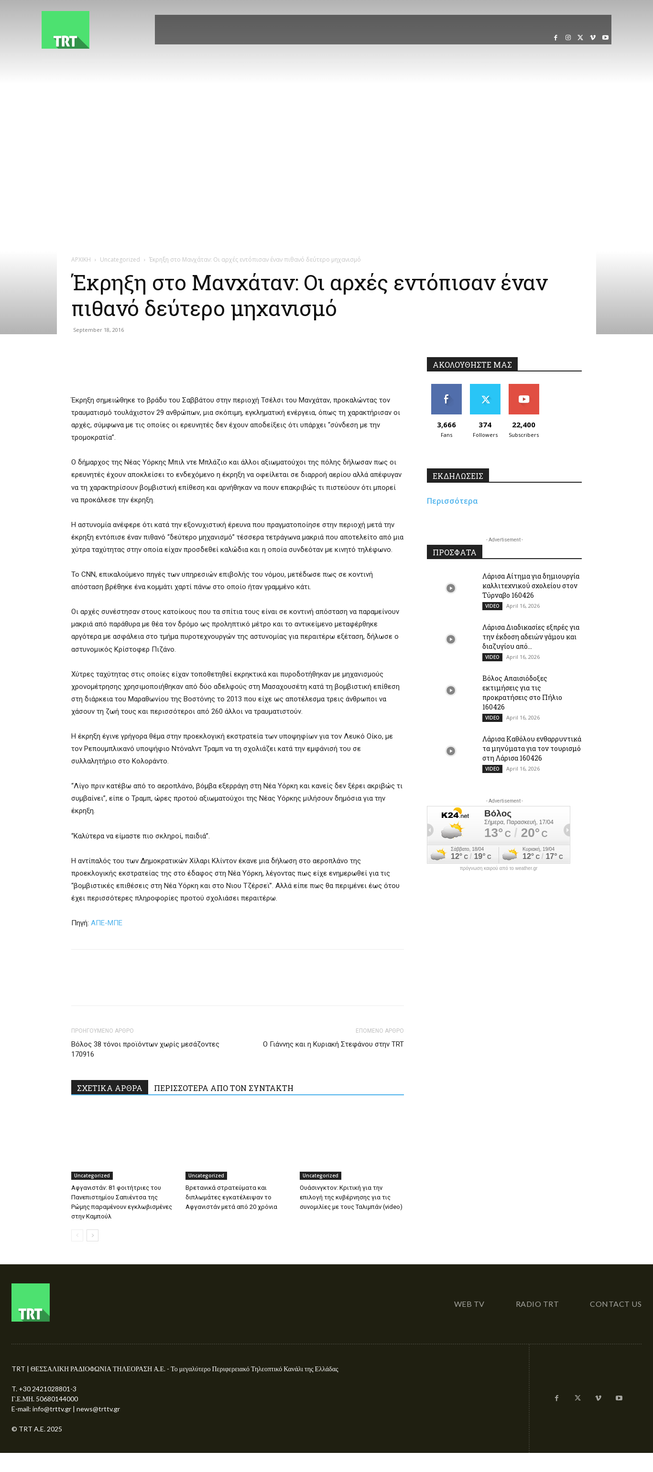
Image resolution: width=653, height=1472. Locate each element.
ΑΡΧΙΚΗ (81, 259)
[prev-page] (77, 1235)
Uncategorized (120, 259)
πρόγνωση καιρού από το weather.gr (499, 868)
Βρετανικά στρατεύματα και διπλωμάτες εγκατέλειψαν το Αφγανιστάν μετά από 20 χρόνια (231, 1197)
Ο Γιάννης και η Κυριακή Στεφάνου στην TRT (333, 1044)
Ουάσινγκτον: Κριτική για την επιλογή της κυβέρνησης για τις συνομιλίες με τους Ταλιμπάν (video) (351, 1197)
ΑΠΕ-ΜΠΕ (106, 923)
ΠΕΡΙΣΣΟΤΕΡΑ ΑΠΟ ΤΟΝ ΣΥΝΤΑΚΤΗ (224, 1088)
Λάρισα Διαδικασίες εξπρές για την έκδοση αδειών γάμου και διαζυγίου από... (530, 637)
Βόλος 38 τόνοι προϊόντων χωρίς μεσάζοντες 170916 (145, 1049)
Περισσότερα (452, 501)
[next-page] (92, 1235)
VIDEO (492, 606)
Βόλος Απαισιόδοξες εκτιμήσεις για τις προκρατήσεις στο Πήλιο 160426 (522, 692)
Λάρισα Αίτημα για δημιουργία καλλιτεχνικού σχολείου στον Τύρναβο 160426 (530, 586)
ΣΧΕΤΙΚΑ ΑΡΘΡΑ (109, 1088)
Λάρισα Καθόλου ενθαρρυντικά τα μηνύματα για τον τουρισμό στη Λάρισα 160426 (531, 748)
